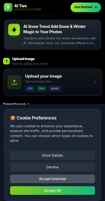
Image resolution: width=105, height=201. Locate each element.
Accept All (52, 190)
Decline (52, 167)
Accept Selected (52, 179)
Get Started (85, 7)
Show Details (52, 155)
